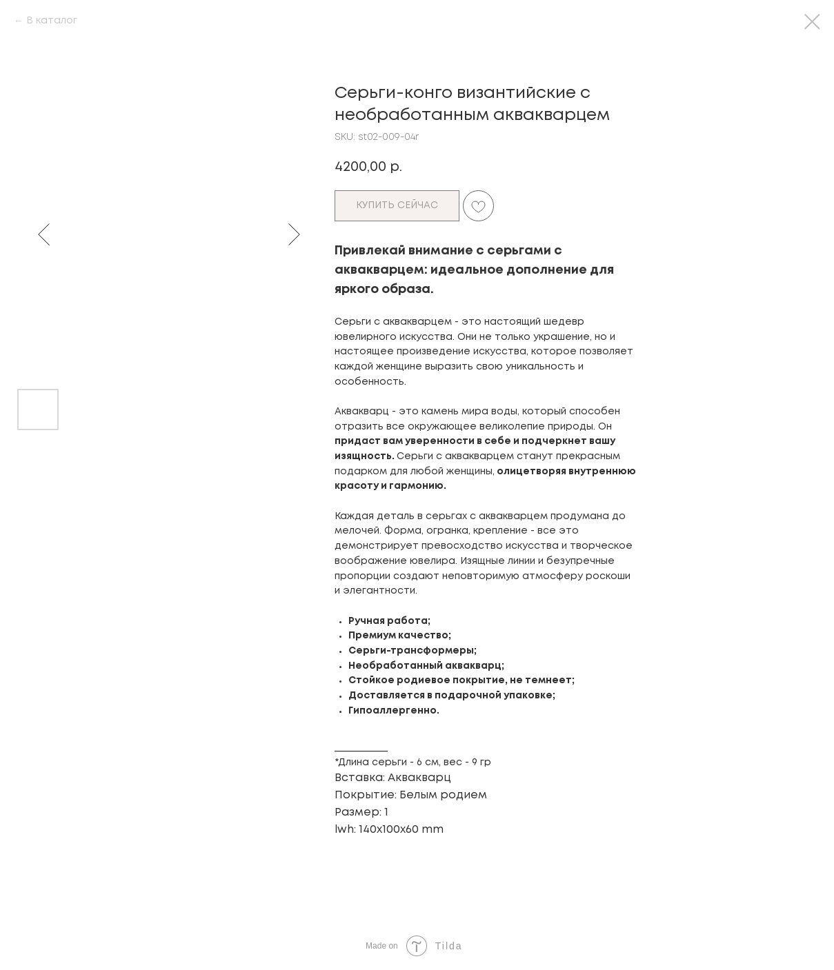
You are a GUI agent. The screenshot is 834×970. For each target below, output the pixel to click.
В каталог (51, 21)
